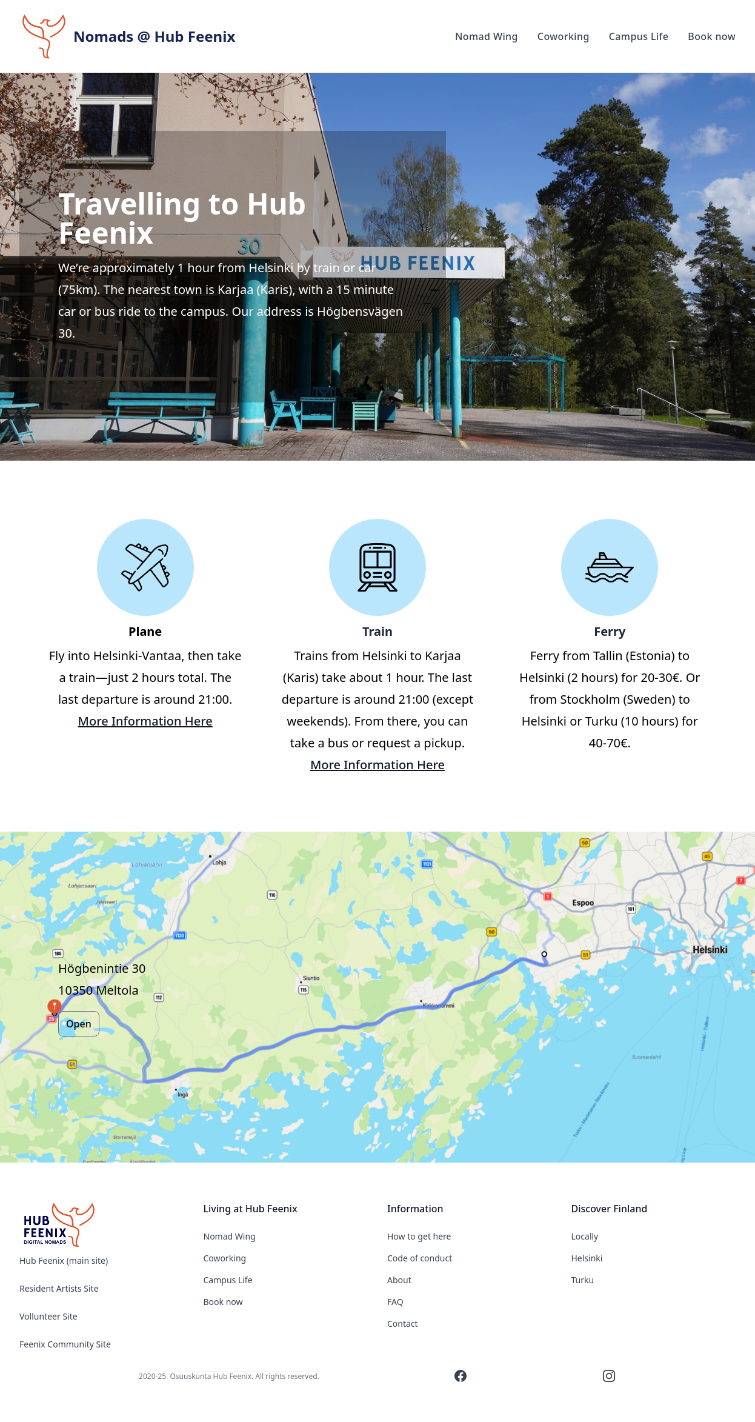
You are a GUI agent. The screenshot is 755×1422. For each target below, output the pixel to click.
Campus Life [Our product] (639, 36)
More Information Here (145, 721)
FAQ (395, 1301)
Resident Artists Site (59, 1288)
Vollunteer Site (48, 1316)
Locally (585, 1236)
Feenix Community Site (65, 1344)
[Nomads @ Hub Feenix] (101, 1225)
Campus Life (228, 1280)
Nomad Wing (230, 1236)
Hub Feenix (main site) (63, 1260)
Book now (223, 1301)
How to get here (419, 1236)
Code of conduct (419, 1258)
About (399, 1280)
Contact (402, 1323)
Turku (582, 1280)
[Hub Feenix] (127, 36)
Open (78, 1023)
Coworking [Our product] (563, 36)
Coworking (225, 1258)
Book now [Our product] (712, 36)
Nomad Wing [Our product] (486, 36)
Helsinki (587, 1258)
